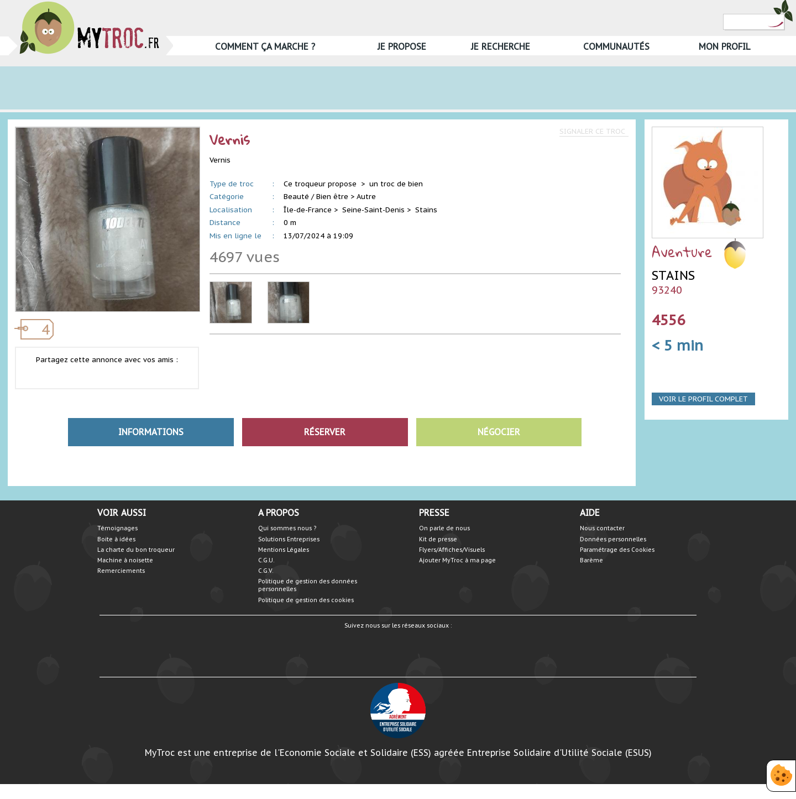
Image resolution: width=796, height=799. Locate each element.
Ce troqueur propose (321, 184)
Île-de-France (308, 210)
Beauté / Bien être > (319, 196)
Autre (366, 196)
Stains (426, 210)
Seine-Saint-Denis (373, 210)
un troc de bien (396, 184)
